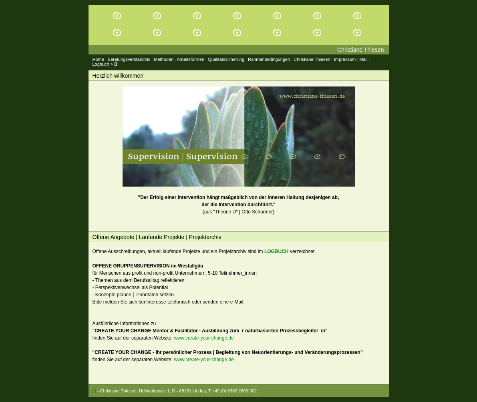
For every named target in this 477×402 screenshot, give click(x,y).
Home (98, 59)
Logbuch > (106, 64)
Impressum (345, 59)
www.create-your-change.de (203, 338)
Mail (363, 59)
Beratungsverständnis (129, 59)
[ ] (94, 390)
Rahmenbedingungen (269, 59)
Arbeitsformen (190, 59)
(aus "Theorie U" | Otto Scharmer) (239, 150)
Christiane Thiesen (312, 59)
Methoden (163, 59)
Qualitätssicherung (226, 59)
